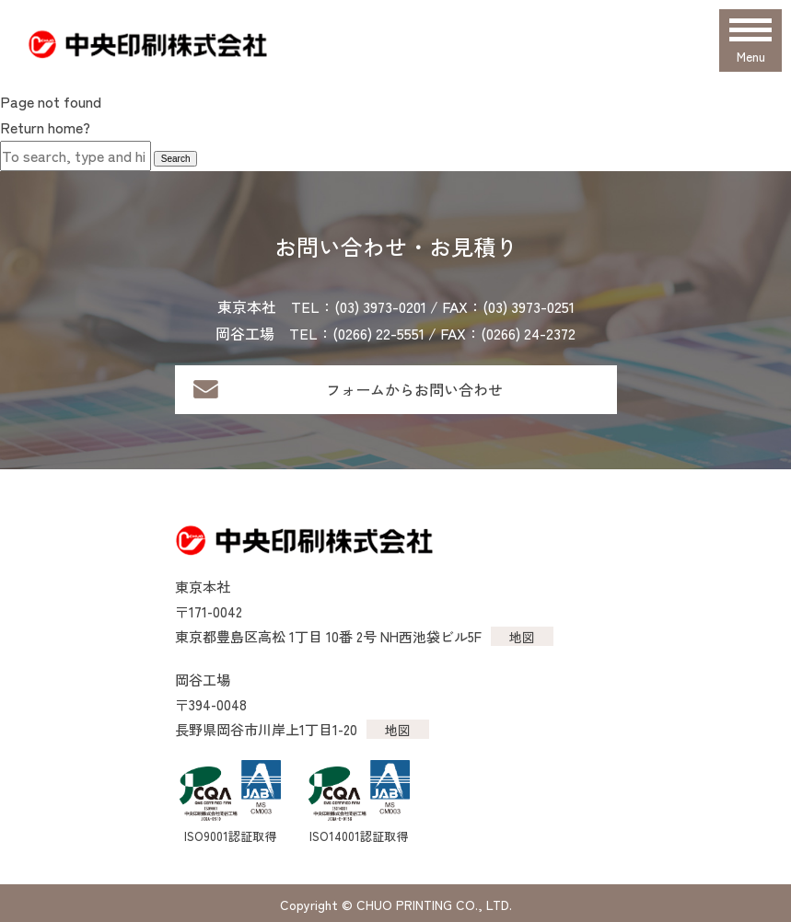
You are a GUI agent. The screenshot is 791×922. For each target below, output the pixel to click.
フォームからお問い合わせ (414, 389)
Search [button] (176, 159)
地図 (522, 637)
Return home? (45, 127)
